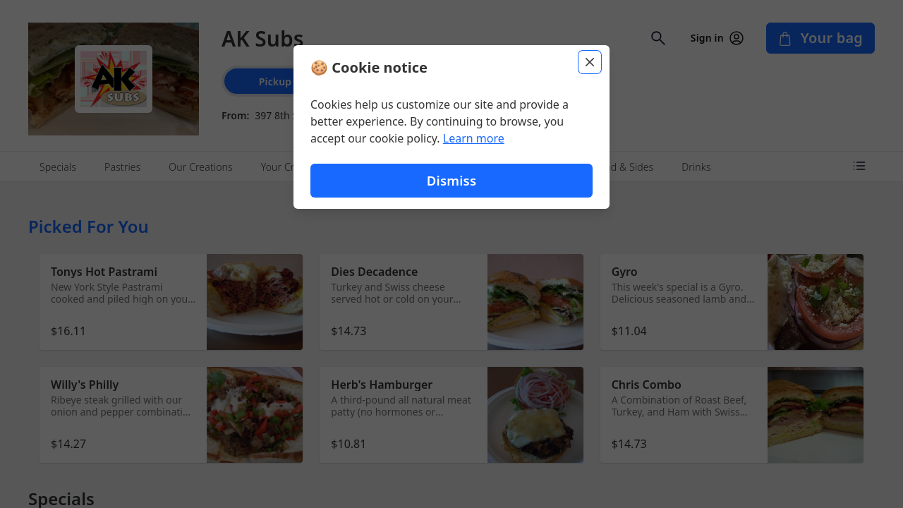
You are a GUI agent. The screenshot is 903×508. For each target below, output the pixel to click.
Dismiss (451, 180)
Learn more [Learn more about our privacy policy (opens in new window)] (473, 138)
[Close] (589, 62)
